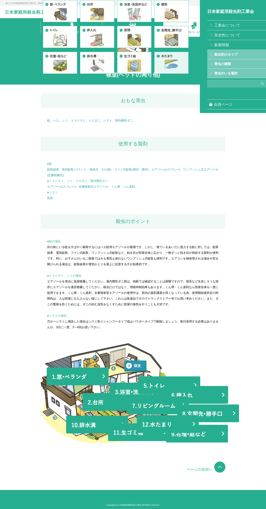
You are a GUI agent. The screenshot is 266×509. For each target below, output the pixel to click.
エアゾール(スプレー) (165, 169)
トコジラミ (78, 120)
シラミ (107, 120)
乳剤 (50, 198)
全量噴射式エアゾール (93, 186)
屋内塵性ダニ (124, 120)
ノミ (65, 120)
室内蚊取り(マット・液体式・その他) (86, 169)
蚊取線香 (53, 169)
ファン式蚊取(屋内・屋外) (131, 169)
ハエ (56, 120)
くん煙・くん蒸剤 (123, 186)
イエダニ (94, 120)
